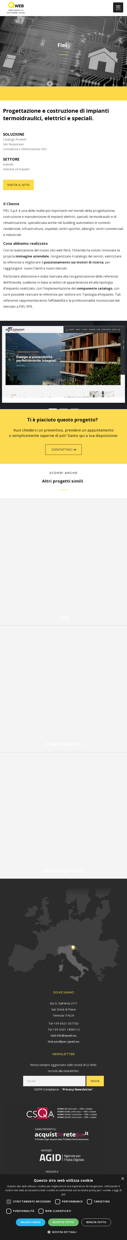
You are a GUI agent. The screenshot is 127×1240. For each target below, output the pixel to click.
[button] (63, 1232)
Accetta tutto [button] (63, 1222)
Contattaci (64, 451)
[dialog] (63, 1207)
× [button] (122, 1178)
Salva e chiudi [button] (31, 1222)
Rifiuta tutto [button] (96, 1222)
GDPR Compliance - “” (63, 1088)
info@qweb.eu (66, 1034)
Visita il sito (18, 185)
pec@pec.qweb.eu (66, 1040)
